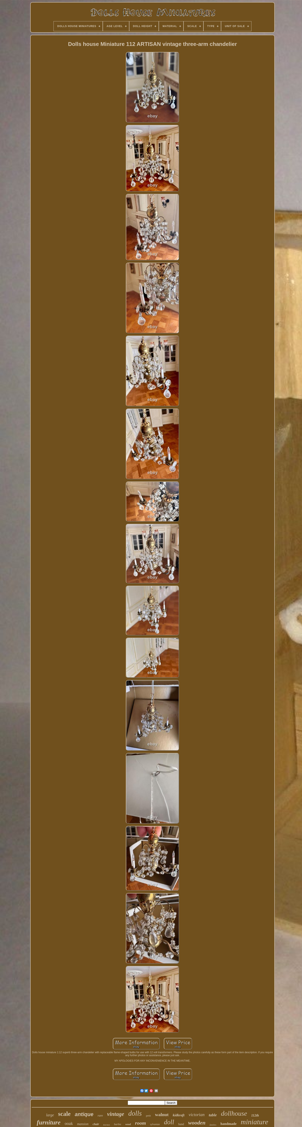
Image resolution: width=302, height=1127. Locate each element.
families (213, 1125)
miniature (254, 1122)
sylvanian (155, 1124)
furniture (48, 1122)
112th (255, 1115)
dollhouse (234, 1113)
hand (181, 1124)
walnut (162, 1114)
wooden (196, 1123)
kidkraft (179, 1115)
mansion (83, 1124)
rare (100, 1115)
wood (128, 1124)
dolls (135, 1113)
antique (84, 1114)
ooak (69, 1123)
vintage (115, 1114)
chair (96, 1124)
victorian (197, 1114)
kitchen (106, 1124)
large (50, 1115)
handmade (228, 1124)
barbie (117, 1124)
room (140, 1123)
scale (64, 1113)
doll (169, 1122)
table (213, 1115)
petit (148, 1115)
